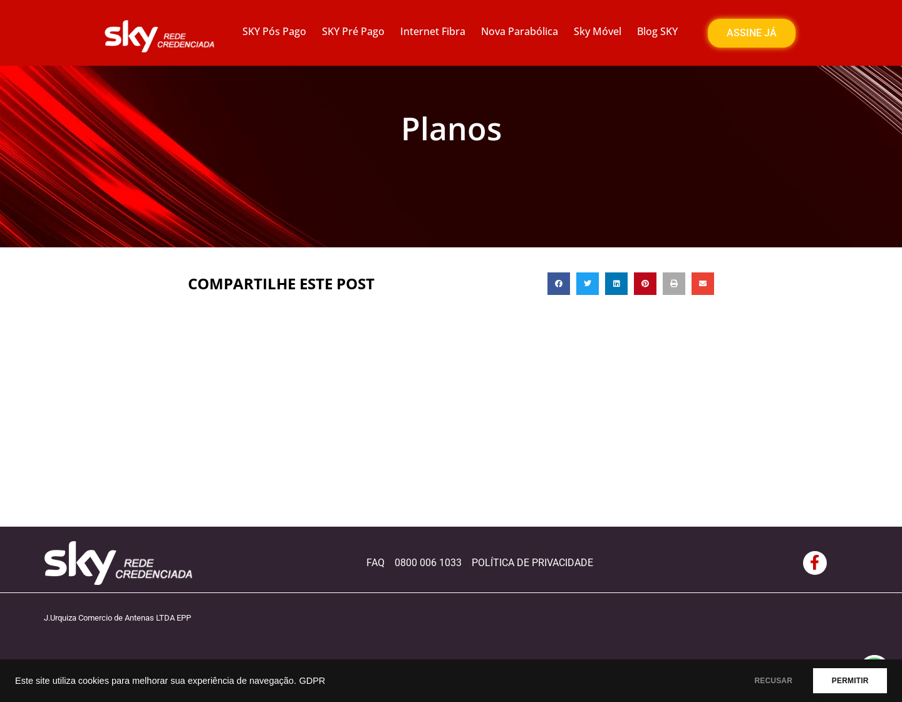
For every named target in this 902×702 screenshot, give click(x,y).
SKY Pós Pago (274, 31)
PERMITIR (846, 680)
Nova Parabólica (519, 31)
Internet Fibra (432, 31)
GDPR (312, 681)
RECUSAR (763, 680)
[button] (558, 283)
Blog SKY (657, 31)
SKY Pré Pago (353, 31)
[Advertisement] (451, 432)
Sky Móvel (597, 31)
